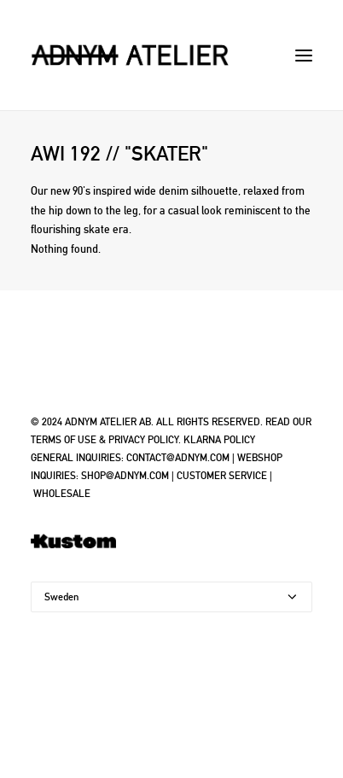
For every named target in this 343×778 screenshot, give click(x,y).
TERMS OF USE (63, 440)
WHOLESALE (61, 494)
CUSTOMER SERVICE (222, 476)
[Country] (171, 597)
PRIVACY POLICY (143, 440)
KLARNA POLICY (219, 440)
